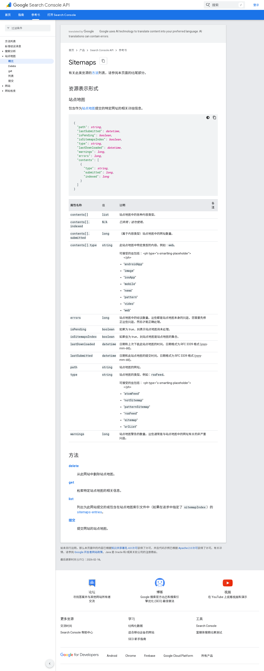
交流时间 (66, 625)
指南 (21, 15)
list (71, 499)
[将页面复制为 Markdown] (103, 60)
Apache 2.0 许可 (188, 548)
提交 (72, 520)
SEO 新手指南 (137, 639)
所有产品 (207, 655)
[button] (27, 51)
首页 (8, 15)
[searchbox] (28, 28)
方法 (95, 73)
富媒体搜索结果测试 (209, 632)
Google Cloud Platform (178, 655)
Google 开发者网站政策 (88, 552)
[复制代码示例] (214, 117)
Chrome (130, 655)
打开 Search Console (61, 15)
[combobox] (224, 5)
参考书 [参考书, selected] (35, 15)
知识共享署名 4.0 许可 (124, 548)
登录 (256, 5)
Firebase (149, 655)
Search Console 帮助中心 (76, 632)
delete (74, 466)
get (71, 482)
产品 (82, 50)
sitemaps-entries (89, 512)
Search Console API (41, 5)
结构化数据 (135, 625)
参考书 (123, 50)
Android (112, 655)
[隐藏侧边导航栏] (50, 663)
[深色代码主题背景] (208, 117)
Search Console (206, 625)
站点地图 (88, 108)
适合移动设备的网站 (141, 632)
